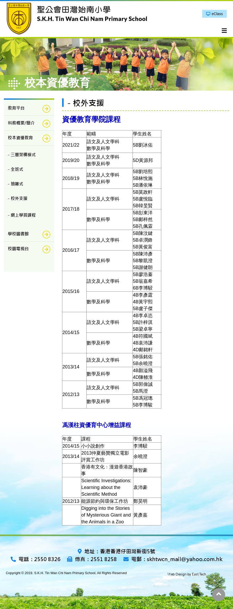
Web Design (177, 574)
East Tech (199, 574)
